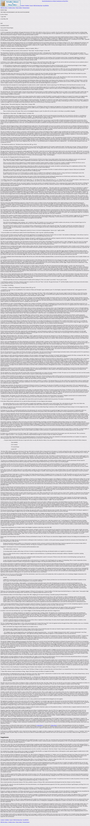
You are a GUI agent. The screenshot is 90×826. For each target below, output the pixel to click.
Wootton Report (26, 7)
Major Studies (19, 7)
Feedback (27, 5)
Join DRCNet (46, 5)
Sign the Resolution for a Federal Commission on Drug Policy (55, 1)
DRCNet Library (4, 7)
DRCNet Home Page (37, 5)
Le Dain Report (39, 725)
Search (31, 5)
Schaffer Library (11, 7)
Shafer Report (54, 725)
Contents (22, 5)
